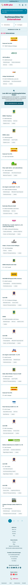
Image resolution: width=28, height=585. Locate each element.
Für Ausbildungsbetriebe (14, 554)
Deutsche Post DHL (7, 43)
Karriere (14, 531)
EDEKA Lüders (6, 135)
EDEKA (4, 316)
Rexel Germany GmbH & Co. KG (10, 406)
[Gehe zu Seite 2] (14, 521)
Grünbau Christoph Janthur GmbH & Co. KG (12, 505)
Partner (14, 533)
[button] (25, 5)
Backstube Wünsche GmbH (9, 206)
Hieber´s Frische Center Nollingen (11, 245)
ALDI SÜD (5, 297)
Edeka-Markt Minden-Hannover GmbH (12, 373)
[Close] (25, 11)
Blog (14, 544)
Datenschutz (17, 583)
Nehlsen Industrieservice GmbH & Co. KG (13, 444)
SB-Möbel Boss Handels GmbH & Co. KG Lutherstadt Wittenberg (13, 225)
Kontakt (24, 583)
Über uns (14, 529)
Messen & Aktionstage (14, 546)
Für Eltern (14, 560)
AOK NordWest (6, 57)
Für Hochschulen (14, 556)
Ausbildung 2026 (14, 1)
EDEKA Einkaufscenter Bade (9, 264)
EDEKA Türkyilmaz (7, 116)
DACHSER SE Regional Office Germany (12, 278)
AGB (10, 583)
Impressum (4, 583)
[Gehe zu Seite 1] (10, 521)
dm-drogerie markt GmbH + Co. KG (11, 187)
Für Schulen (14, 558)
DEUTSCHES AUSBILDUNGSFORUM (14, 548)
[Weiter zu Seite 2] (22, 521)
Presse (14, 542)
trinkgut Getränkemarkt (8, 76)
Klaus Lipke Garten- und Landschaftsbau (12, 168)
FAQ (14, 535)
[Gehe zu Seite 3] (18, 521)
